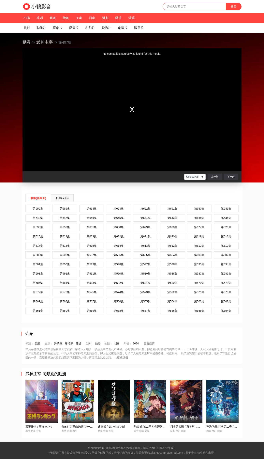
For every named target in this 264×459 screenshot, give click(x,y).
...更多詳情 (121, 357)
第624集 (65, 236)
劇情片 (122, 27)
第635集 (199, 217)
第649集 (226, 208)
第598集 (118, 264)
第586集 (226, 273)
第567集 (92, 301)
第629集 (145, 227)
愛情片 (74, 27)
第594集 (226, 264)
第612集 (172, 245)
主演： (49, 343)
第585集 (38, 282)
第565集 (145, 301)
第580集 (172, 282)
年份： (128, 343)
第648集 (38, 217)
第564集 (172, 301)
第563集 (199, 301)
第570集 (226, 292)
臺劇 (53, 18)
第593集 (38, 273)
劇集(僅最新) (38, 198)
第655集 (65, 208)
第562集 (226, 301)
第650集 (199, 208)
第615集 (92, 245)
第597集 (145, 264)
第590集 (118, 273)
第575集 (92, 292)
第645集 (118, 217)
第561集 (38, 310)
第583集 (92, 282)
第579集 (199, 282)
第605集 (145, 255)
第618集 (226, 236)
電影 (26, 27)
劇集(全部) (62, 198)
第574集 (118, 292)
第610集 (226, 245)
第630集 (118, 227)
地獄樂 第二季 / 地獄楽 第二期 (152, 426)
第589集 (145, 273)
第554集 (226, 310)
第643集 (172, 217)
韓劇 (40, 18)
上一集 (214, 176)
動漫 (118, 18)
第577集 (38, 292)
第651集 (172, 208)
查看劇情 (149, 343)
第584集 (65, 282)
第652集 (145, 208)
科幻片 (90, 27)
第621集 (145, 236)
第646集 (92, 217)
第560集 (65, 310)
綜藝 (131, 18)
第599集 (92, 264)
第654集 (92, 208)
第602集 (226, 255)
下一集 (230, 176)
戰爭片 (139, 27)
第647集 (65, 217)
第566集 (118, 301)
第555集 (199, 310)
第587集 (199, 273)
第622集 (118, 236)
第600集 (65, 264)
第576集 (65, 292)
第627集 (199, 227)
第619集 (199, 236)
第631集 (92, 227)
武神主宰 (44, 42)
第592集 (65, 273)
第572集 (172, 292)
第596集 (172, 264)
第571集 (199, 292)
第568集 (65, 301)
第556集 (172, 310)
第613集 (145, 245)
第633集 (38, 227)
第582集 (118, 282)
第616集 (65, 245)
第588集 (172, 273)
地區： (108, 343)
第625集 (38, 236)
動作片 (41, 27)
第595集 (199, 264)
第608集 (65, 255)
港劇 (105, 18)
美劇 (79, 18)
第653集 (118, 208)
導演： (29, 343)
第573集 (145, 292)
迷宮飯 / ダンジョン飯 (111, 426)
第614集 (118, 245)
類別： (90, 343)
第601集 (38, 264)
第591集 (92, 273)
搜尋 (233, 6)
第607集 (92, 255)
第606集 (118, 255)
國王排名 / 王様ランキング (41, 426)
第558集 (118, 310)
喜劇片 (57, 27)
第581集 (145, 282)
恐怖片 (106, 27)
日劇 (92, 18)
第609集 (38, 255)
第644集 (145, 217)
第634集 (226, 217)
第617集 (38, 245)
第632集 (65, 227)
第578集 (226, 282)
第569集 (38, 301)
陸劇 (66, 18)
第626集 (226, 227)
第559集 (92, 310)
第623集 (92, 236)
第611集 (199, 245)
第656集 (38, 208)
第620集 (172, 236)
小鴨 (26, 18)
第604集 (172, 255)
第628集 (172, 227)
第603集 (199, 255)
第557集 (145, 310)
